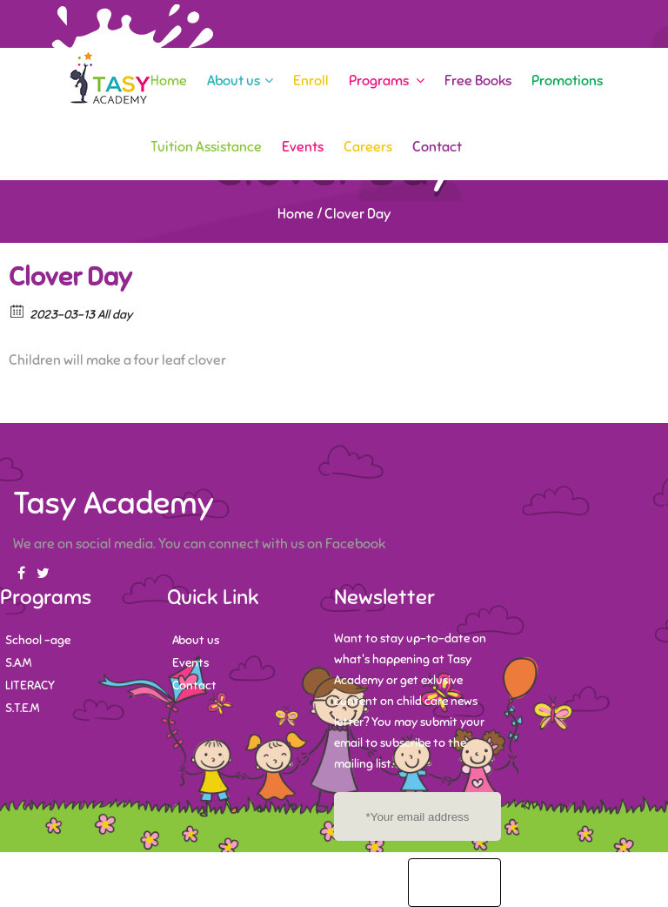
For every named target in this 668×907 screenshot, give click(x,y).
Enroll (311, 81)
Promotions (567, 81)
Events (303, 147)
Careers (368, 147)
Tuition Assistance (206, 147)
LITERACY (30, 685)
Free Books (477, 81)
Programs (386, 81)
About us (240, 81)
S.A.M (18, 662)
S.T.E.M (22, 708)
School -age (37, 640)
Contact (437, 147)
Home (168, 81)
